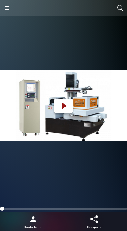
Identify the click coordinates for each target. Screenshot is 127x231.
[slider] (63, 209)
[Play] (63, 106)
